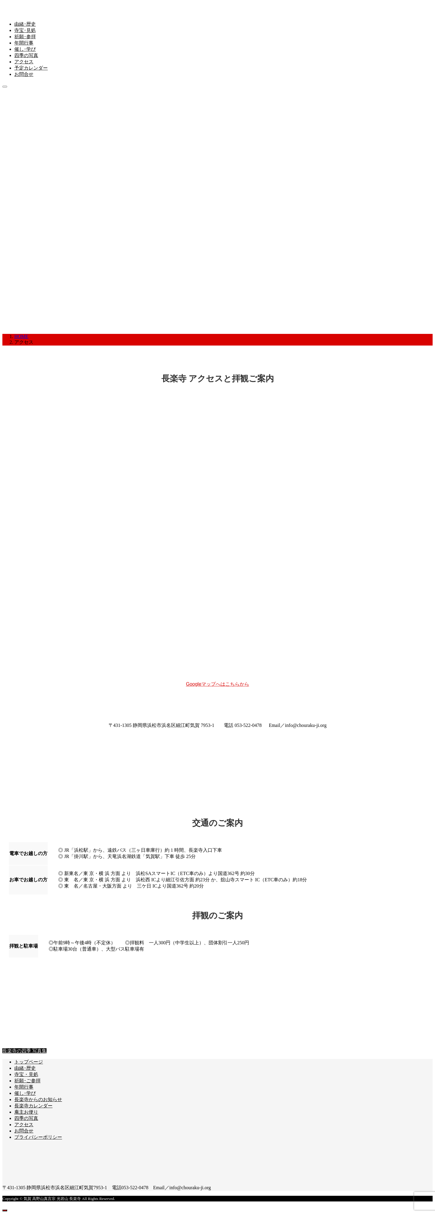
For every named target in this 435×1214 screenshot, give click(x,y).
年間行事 (23, 42)
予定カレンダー (31, 67)
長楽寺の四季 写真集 (24, 1050)
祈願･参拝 (25, 36)
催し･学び (25, 49)
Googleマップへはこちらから (217, 684)
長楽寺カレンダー (33, 1105)
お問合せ (23, 74)
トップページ (28, 1061)
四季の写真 (26, 55)
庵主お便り (26, 1112)
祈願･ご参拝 (27, 1080)
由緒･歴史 (25, 24)
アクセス (23, 61)
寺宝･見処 (25, 30)
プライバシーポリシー (38, 1137)
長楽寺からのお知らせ (38, 1099)
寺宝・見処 (26, 1074)
